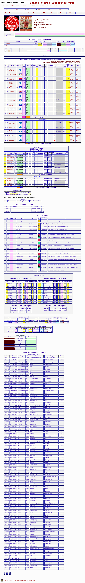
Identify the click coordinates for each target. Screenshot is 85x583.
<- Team (6, 9)
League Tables (38, 275)
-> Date (48, 9)
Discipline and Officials (24, 204)
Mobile (29, 5)
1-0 (48, 50)
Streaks (53, 12)
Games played (80, 12)
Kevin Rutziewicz (10, 157)
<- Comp (27, 9)
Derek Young (9, 164)
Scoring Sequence (17, 190)
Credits (18, 580)
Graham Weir (12, 127)
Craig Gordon (12, 135)
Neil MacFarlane (12, 123)
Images (12, 5)
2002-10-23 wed (72, 140)
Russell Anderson (10, 158)
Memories (23, 5)
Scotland (41, 5)
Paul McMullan (11, 104)
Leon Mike (9, 172)
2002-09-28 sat (72, 131)
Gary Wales (12, 109)
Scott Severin (12, 96)
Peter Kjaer (9, 155)
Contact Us (12, 580)
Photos (17, 5)
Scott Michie (9, 182)
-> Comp (38, 9)
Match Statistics (20, 335)
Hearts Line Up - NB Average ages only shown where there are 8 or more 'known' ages (42, 59)
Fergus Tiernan (10, 169)
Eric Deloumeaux (10, 165)
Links (55, 5)
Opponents (17, 12)
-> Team (59, 9)
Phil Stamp (11, 91)
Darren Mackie (10, 170)
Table (44, 12)
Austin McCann (11, 131)
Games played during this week (34, 352)
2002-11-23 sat (78, 123)
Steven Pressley (11, 87)
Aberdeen (22, 50)
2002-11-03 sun (72, 91)
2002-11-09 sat (72, 70)
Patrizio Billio (9, 185)
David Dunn (12, 140)
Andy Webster (11, 83)
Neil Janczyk (12, 100)
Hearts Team (8, 12)
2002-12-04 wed (78, 140)
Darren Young (9, 180)
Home (2, 5)
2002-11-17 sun (78, 70)
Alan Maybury (12, 74)
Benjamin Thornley (10, 178)
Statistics (35, 5)
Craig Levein (7, 43)
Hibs (47, 5)
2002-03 (13, 50)
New (51, 5)
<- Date (16, 9)
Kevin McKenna (11, 78)
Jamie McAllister (10, 162)
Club (7, 5)
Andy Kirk (11, 113)
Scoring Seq (26, 12)
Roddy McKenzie (11, 70)
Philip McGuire (10, 160)
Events (62, 12)
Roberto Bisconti (10, 167)
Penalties (35, 12)
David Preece (9, 183)
